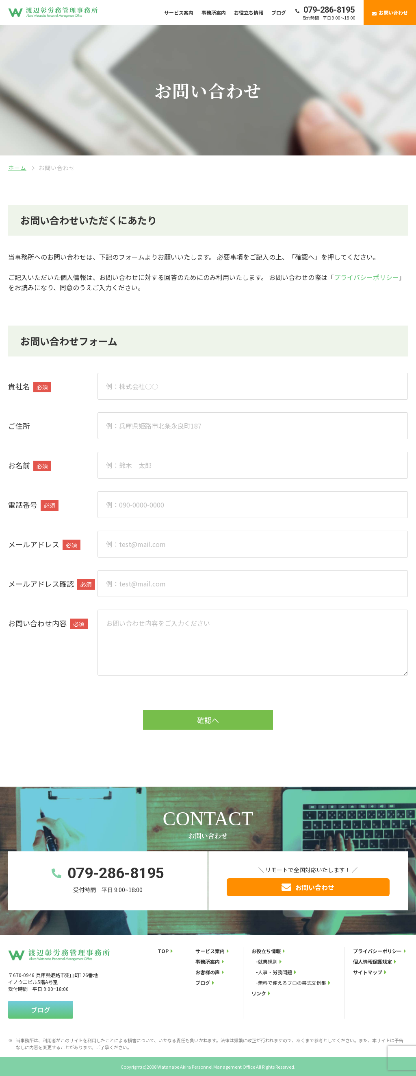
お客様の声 (207, 972)
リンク (258, 993)
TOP (163, 950)
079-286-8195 (329, 10)
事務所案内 (214, 12)
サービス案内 (178, 12)
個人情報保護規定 (372, 961)
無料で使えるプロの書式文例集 (292, 982)
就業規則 (267, 961)
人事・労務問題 (275, 972)
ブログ (278, 12)
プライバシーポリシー (366, 277)
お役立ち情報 (248, 12)
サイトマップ (367, 972)
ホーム (17, 168)
